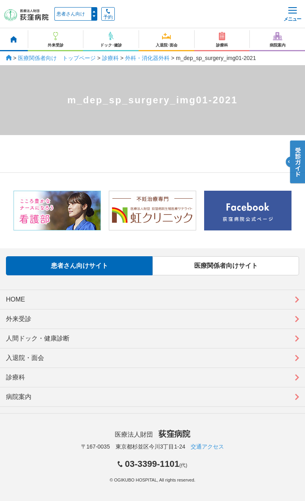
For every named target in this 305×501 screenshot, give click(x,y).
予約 (108, 14)
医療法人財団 (152, 434)
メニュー (292, 14)
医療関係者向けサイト (226, 265)
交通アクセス (207, 446)
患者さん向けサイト (79, 265)
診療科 (110, 58)
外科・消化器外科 (147, 58)
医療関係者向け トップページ (57, 58)
